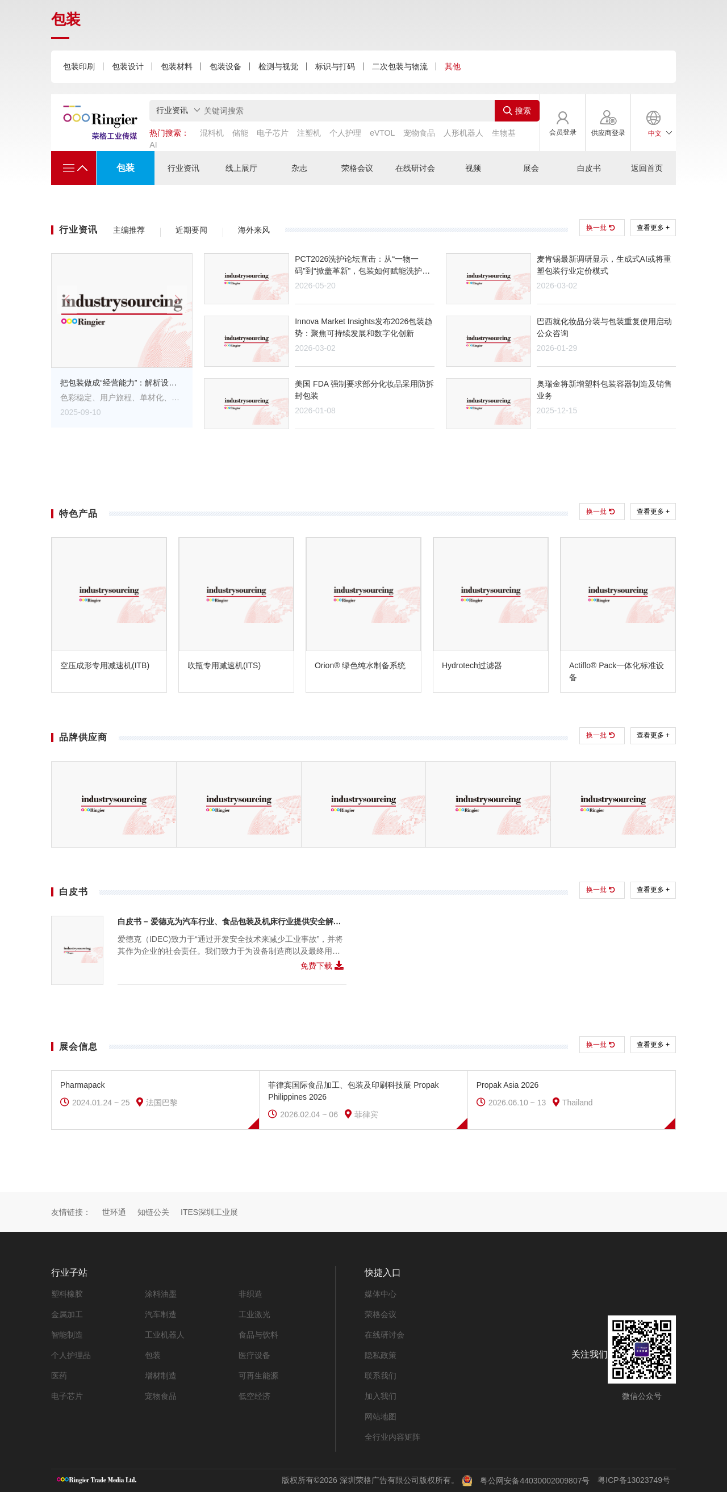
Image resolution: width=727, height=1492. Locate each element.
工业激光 (254, 1314)
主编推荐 (129, 229)
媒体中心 (380, 1293)
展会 (531, 168)
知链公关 (153, 1212)
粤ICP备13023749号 (634, 1479)
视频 (473, 168)
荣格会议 (357, 168)
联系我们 (380, 1375)
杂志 (299, 168)
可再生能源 (258, 1375)
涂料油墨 (161, 1293)
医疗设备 (254, 1355)
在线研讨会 (415, 168)
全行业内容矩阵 (392, 1436)
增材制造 (161, 1375)
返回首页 (647, 168)
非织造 (250, 1293)
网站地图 (380, 1416)
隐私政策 (380, 1355)
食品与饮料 (258, 1334)
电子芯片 (67, 1396)
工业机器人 (165, 1334)
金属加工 (67, 1314)
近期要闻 (191, 229)
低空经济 (254, 1396)
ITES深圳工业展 (209, 1212)
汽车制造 (161, 1314)
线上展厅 (241, 168)
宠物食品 (161, 1396)
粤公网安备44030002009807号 (535, 1480)
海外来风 (254, 229)
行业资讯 (183, 168)
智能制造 (67, 1334)
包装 (125, 168)
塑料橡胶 (67, 1293)
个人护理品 (71, 1355)
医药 (59, 1375)
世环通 (114, 1212)
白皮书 (589, 168)
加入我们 (380, 1396)
